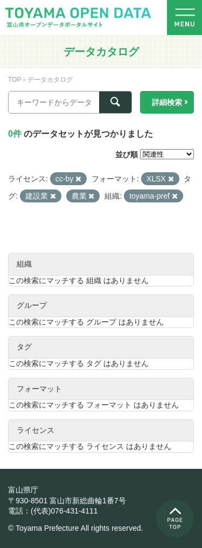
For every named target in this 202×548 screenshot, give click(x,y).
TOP (14, 79)
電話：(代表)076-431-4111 (53, 511)
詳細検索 (167, 102)
